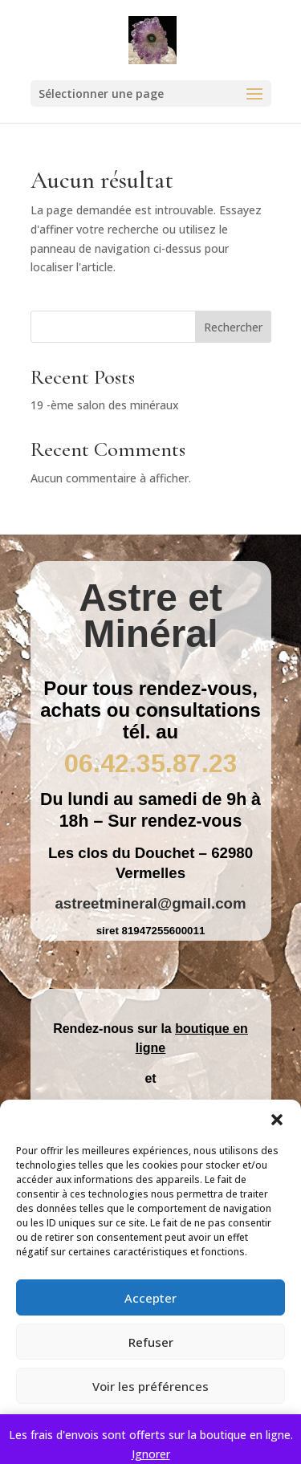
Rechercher (233, 327)
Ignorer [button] (151, 1454)
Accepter (150, 1298)
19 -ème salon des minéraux (105, 405)
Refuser (150, 1342)
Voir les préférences (150, 1386)
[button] (277, 1120)
